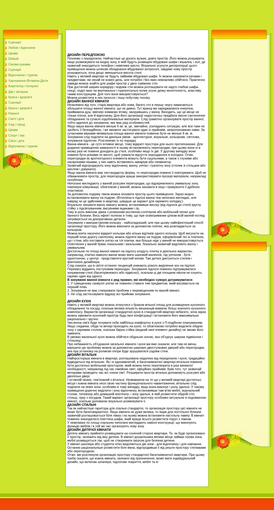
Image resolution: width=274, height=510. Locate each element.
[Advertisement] (108, 13)
